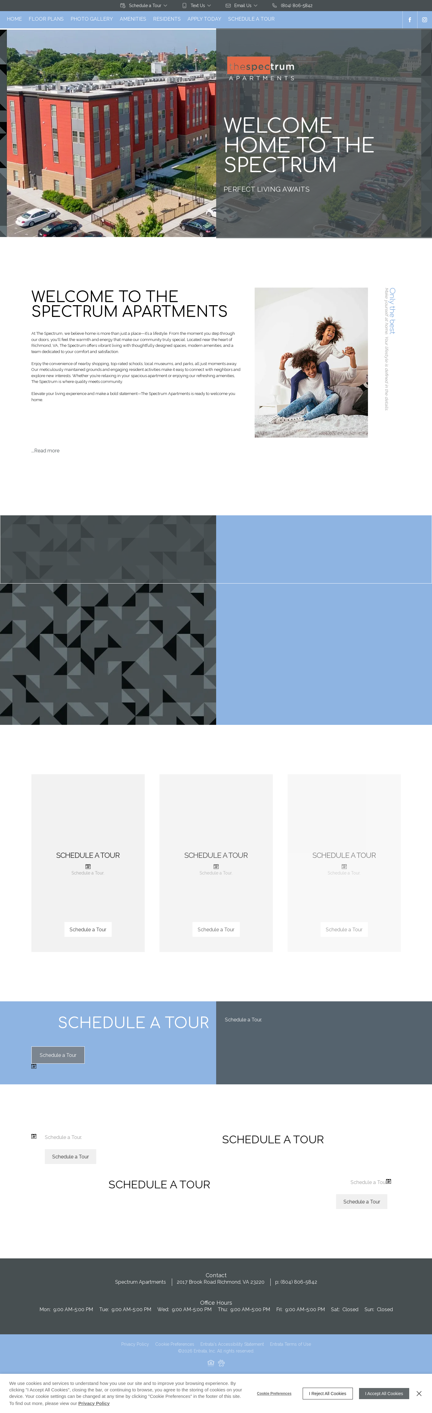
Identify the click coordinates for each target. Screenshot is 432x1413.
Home (14, 19)
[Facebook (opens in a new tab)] (410, 19)
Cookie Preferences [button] (174, 1349)
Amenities (133, 19)
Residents (167, 19)
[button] (144, 5)
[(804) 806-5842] (292, 5)
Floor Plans (46, 19)
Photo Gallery (92, 19)
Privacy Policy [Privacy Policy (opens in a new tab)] (135, 1349)
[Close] (419, 1393)
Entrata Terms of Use (290, 1349)
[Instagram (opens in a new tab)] (424, 19)
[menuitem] (14, 19)
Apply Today (204, 19)
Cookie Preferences (274, 1393)
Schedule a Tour (251, 19)
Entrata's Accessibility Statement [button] (232, 1349)
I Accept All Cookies (384, 1393)
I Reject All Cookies (327, 1393)
